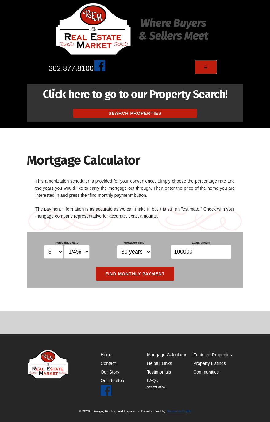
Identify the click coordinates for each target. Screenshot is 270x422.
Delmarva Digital (178, 411)
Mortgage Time (134, 250)
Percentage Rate (67, 250)
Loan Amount (201, 250)
